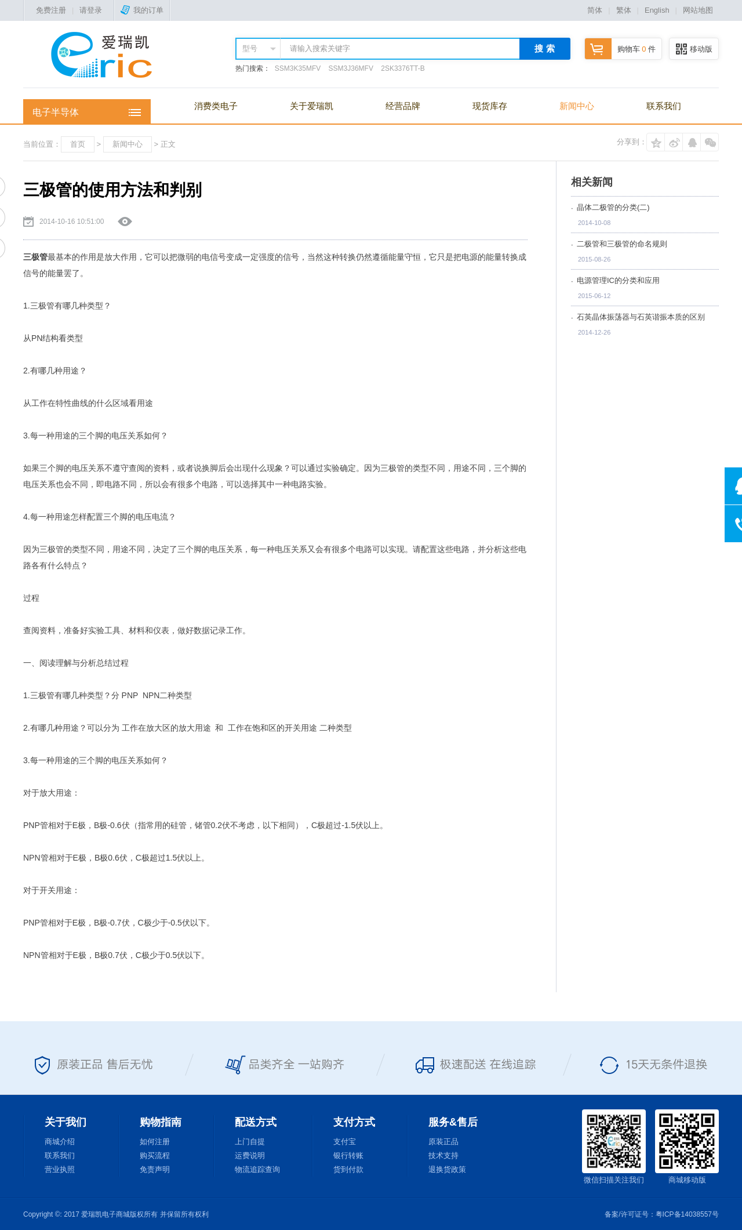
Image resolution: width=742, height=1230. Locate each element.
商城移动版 (687, 1146)
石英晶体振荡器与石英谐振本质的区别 (641, 317)
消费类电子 (216, 106)
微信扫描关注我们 (614, 1146)
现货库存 (489, 106)
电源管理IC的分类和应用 (618, 280)
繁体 (623, 10)
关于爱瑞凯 (311, 106)
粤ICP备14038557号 (687, 1214)
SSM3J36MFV (351, 68)
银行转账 (348, 1155)
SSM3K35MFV (298, 68)
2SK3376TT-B (402, 68)
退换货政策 (447, 1169)
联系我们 (663, 106)
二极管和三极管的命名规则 (622, 244)
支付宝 (344, 1141)
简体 (594, 10)
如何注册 (155, 1141)
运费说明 (250, 1155)
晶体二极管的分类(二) (613, 207)
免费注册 (51, 10)
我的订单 (142, 10)
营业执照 (60, 1169)
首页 (77, 144)
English (657, 10)
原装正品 (443, 1141)
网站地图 (698, 10)
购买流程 (155, 1155)
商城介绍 (60, 1141)
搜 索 (544, 48)
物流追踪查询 (257, 1169)
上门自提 (250, 1141)
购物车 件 (620, 49)
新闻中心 (576, 106)
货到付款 (348, 1169)
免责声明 (155, 1169)
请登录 (90, 10)
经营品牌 (402, 106)
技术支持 (443, 1155)
